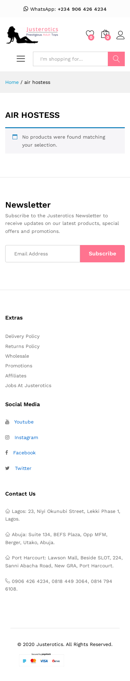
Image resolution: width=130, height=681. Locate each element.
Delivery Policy (22, 336)
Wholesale (17, 356)
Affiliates (15, 375)
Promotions (18, 365)
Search (116, 59)
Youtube (24, 422)
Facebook (24, 452)
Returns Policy (22, 346)
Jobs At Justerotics (28, 385)
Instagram (26, 437)
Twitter (23, 468)
